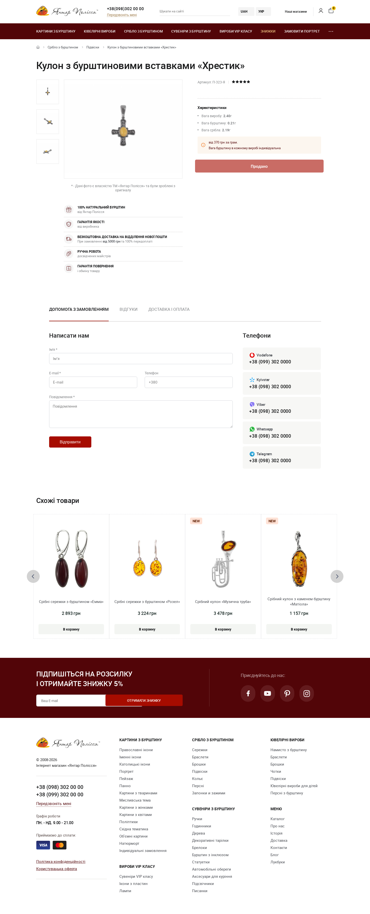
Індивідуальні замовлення (143, 851)
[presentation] (33, 577)
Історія (276, 834)
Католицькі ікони (134, 765)
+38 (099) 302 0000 (270, 361)
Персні (198, 786)
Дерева (198, 834)
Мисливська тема (135, 801)
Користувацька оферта (56, 869)
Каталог (277, 819)
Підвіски (92, 47)
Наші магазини (292, 11)
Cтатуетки (201, 863)
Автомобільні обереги (211, 870)
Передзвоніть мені (122, 15)
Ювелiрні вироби (99, 31)
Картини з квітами (135, 815)
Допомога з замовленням (79, 309)
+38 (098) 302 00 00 (59, 788)
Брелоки (199, 848)
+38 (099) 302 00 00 (59, 795)
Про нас (277, 827)
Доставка (278, 841)
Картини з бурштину (55, 31)
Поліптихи (128, 822)
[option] (47, 91)
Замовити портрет (302, 31)
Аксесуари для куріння (212, 877)
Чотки (275, 772)
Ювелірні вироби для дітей (294, 786)
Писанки (199, 891)
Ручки (197, 819)
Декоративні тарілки (210, 841)
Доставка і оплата (169, 309)
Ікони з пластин (133, 884)
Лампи (125, 891)
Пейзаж (126, 779)
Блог (274, 855)
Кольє (197, 779)
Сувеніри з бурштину (191, 31)
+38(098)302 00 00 (125, 8)
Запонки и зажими (208, 794)
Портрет (126, 772)
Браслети (200, 758)
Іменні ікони (130, 758)
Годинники (201, 827)
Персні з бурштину (286, 794)
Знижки (268, 31)
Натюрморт (129, 844)
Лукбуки (277, 863)
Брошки (199, 765)
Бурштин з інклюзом (210, 855)
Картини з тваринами (138, 794)
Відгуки (128, 309)
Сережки (199, 750)
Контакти (278, 848)
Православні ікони (136, 750)
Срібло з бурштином (143, 31)
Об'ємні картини (133, 837)
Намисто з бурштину (288, 750)
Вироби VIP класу (236, 31)
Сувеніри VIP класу (136, 877)
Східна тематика (133, 830)
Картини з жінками (136, 808)
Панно (125, 786)
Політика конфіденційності (61, 862)
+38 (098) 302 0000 (270, 387)
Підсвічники (203, 884)
